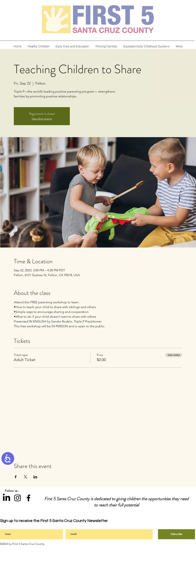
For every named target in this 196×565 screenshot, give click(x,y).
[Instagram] (17, 497)
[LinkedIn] (6, 497)
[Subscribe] (176, 534)
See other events (42, 118)
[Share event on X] (25, 476)
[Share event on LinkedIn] (35, 476)
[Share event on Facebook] (16, 476)
